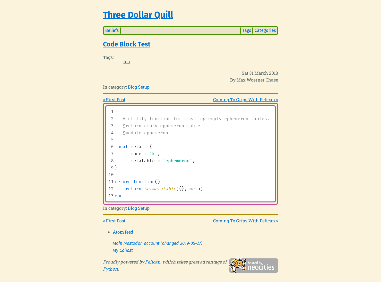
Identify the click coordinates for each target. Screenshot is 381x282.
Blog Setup (139, 87)
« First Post (114, 99)
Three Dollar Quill (138, 14)
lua (126, 61)
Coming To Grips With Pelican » (245, 99)
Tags (246, 30)
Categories (265, 30)
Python (110, 269)
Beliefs (112, 30)
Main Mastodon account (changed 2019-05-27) (157, 243)
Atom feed (123, 232)
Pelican (152, 262)
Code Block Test (126, 44)
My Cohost (123, 250)
